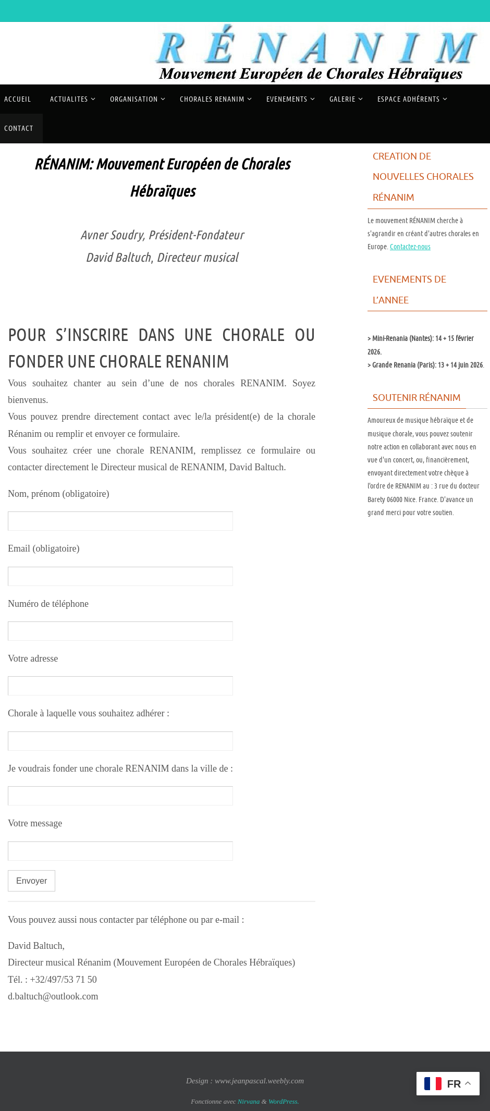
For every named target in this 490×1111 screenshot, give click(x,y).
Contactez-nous (410, 246)
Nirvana (249, 1101)
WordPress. (283, 1101)
